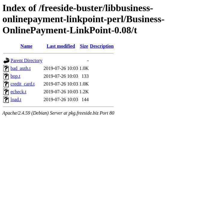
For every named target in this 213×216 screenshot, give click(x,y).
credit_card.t (22, 83)
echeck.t (18, 91)
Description (102, 46)
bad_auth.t (20, 68)
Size (84, 46)
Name (26, 46)
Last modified (60, 46)
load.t (15, 99)
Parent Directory (26, 60)
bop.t (15, 76)
